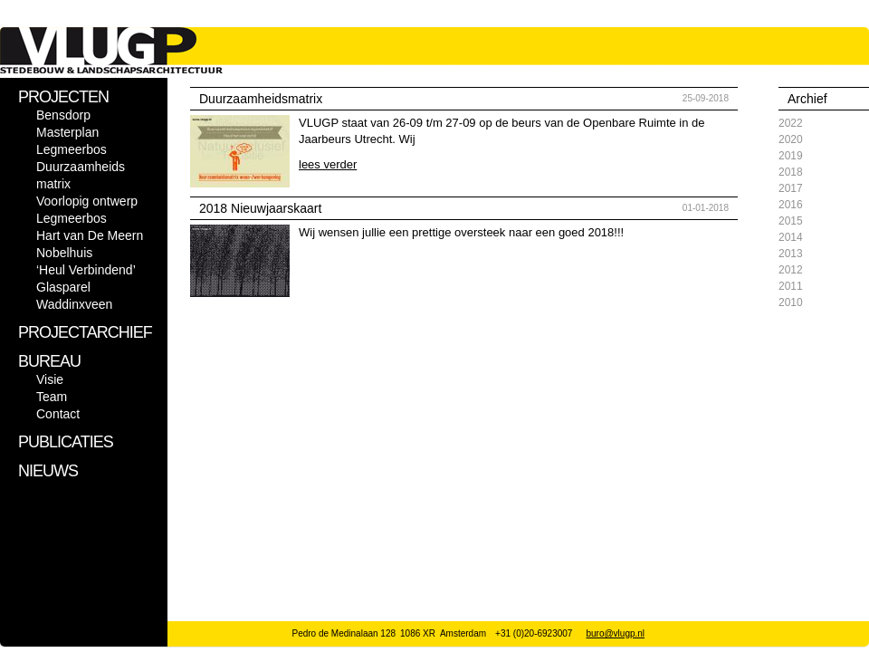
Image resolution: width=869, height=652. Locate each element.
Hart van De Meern (89, 235)
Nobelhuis (64, 252)
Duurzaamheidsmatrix (260, 98)
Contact (58, 414)
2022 (790, 123)
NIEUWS (48, 471)
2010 (790, 302)
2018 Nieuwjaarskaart (260, 208)
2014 (790, 237)
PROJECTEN (63, 97)
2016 (790, 204)
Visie (49, 379)
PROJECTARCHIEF (85, 332)
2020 (790, 139)
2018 (790, 172)
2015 (790, 221)
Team (51, 396)
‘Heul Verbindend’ (86, 270)
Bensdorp (63, 115)
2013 (790, 253)
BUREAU (49, 361)
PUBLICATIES (65, 442)
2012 (790, 270)
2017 (790, 188)
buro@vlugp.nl (615, 633)
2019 (790, 155)
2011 (790, 286)
